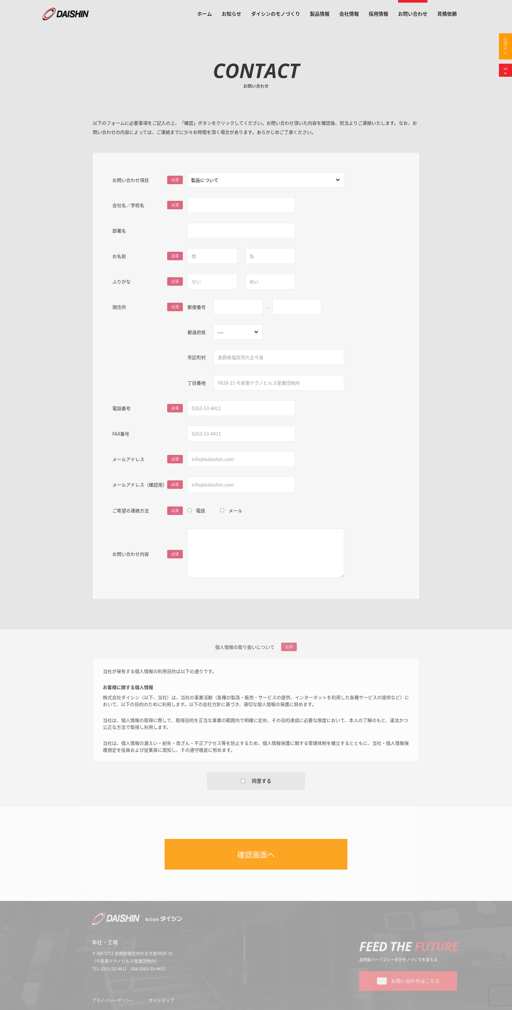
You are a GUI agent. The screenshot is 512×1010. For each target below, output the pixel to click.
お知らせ (231, 13)
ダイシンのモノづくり (275, 13)
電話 (200, 508)
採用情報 (378, 13)
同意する (256, 783)
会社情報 (349, 13)
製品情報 (319, 13)
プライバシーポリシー (113, 1002)
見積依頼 (447, 13)
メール (235, 508)
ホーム (204, 13)
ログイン (506, 46)
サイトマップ (161, 1002)
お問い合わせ (412, 13)
